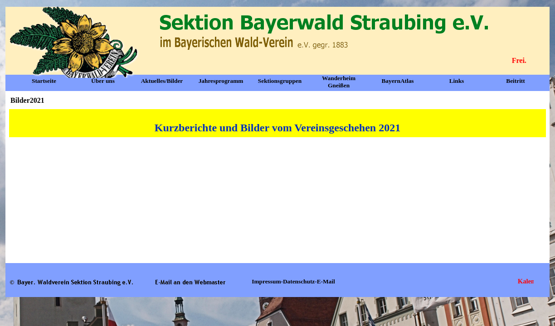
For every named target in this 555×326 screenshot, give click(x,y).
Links (456, 80)
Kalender (532, 281)
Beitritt (515, 80)
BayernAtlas (397, 80)
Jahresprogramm (221, 80)
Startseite (44, 80)
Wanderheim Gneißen (338, 82)
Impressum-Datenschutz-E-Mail (293, 281)
